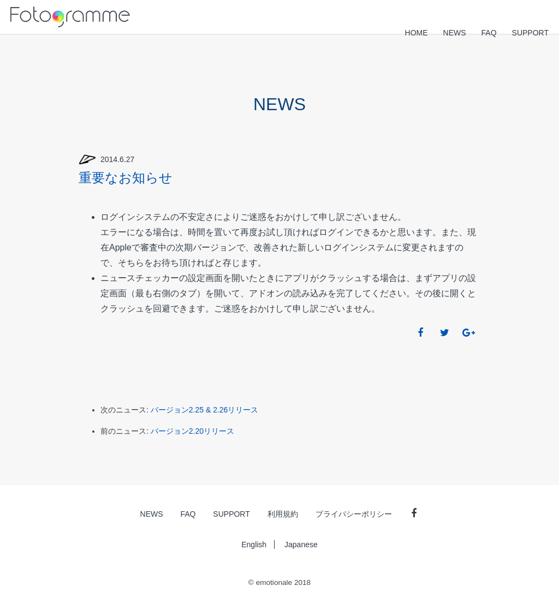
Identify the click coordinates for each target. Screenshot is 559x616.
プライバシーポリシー (354, 514)
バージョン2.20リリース (192, 431)
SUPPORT (530, 32)
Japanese (301, 544)
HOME (416, 32)
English (253, 544)
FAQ (489, 32)
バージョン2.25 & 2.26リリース (205, 409)
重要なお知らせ (126, 177)
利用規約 (282, 514)
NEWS (454, 32)
